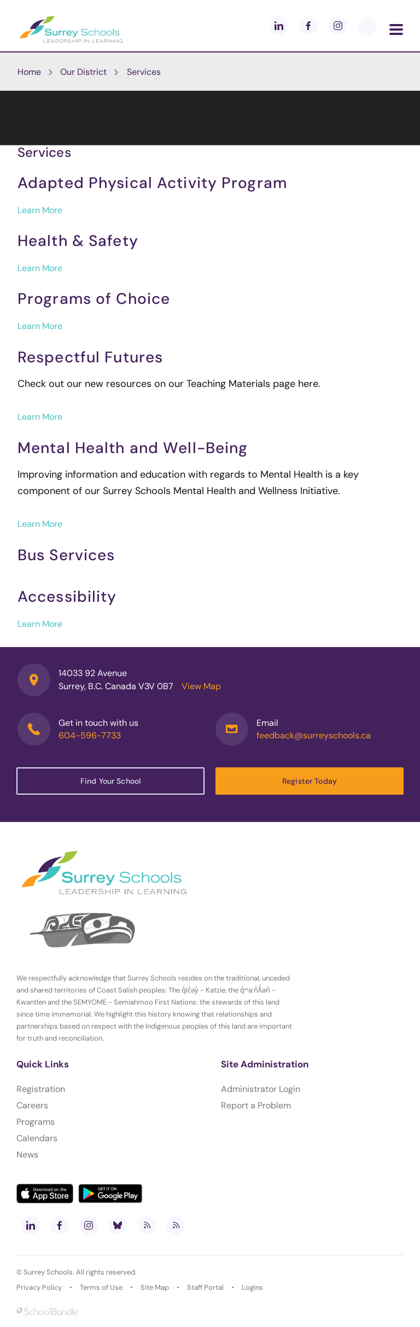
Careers (32, 1105)
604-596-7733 (90, 735)
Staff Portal (205, 1287)
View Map (201, 686)
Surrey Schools (48, 1272)
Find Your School (110, 781)
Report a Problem (256, 1105)
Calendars (36, 1138)
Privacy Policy (39, 1287)
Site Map (155, 1287)
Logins (252, 1287)
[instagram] (338, 25)
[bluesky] (117, 1225)
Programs (35, 1122)
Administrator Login (260, 1089)
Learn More (40, 210)
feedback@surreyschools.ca (313, 735)
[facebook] (308, 25)
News (27, 1154)
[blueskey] (367, 25)
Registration (40, 1089)
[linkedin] (279, 25)
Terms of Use (101, 1287)
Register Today (309, 781)
